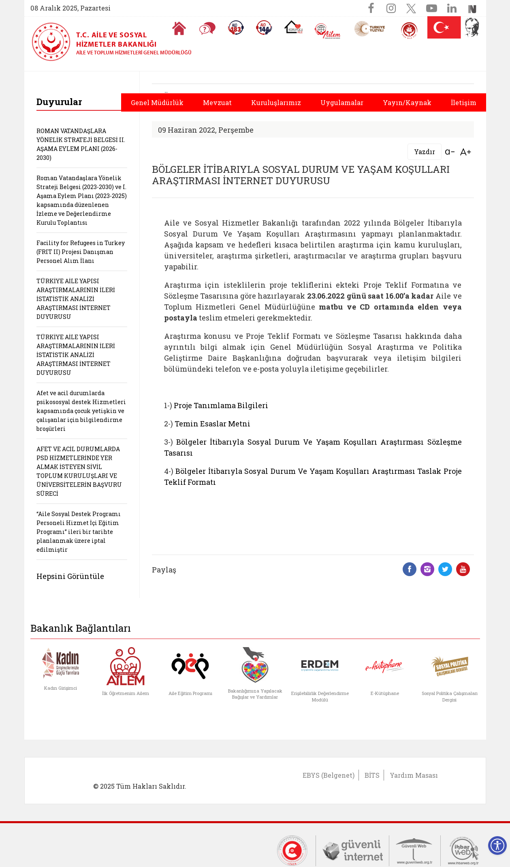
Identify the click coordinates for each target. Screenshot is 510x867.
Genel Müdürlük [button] (157, 102)
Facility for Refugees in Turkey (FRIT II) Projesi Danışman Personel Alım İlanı (80, 252)
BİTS (372, 775)
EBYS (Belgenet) (328, 775)
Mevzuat (217, 102)
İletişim (463, 102)
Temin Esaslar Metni (212, 423)
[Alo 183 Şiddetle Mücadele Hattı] (236, 27)
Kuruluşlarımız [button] (276, 102)
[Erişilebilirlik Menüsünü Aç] (497, 845)
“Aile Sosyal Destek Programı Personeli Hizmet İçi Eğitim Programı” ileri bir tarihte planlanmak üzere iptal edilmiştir (78, 531)
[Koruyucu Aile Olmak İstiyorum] (293, 26)
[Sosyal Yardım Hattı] (264, 27)
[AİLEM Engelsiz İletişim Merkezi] (328, 31)
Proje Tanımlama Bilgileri (221, 405)
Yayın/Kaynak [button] (407, 102)
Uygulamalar (341, 102)
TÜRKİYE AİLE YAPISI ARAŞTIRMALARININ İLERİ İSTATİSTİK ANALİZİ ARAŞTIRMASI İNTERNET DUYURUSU (75, 299)
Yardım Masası (414, 775)
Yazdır (424, 151)
